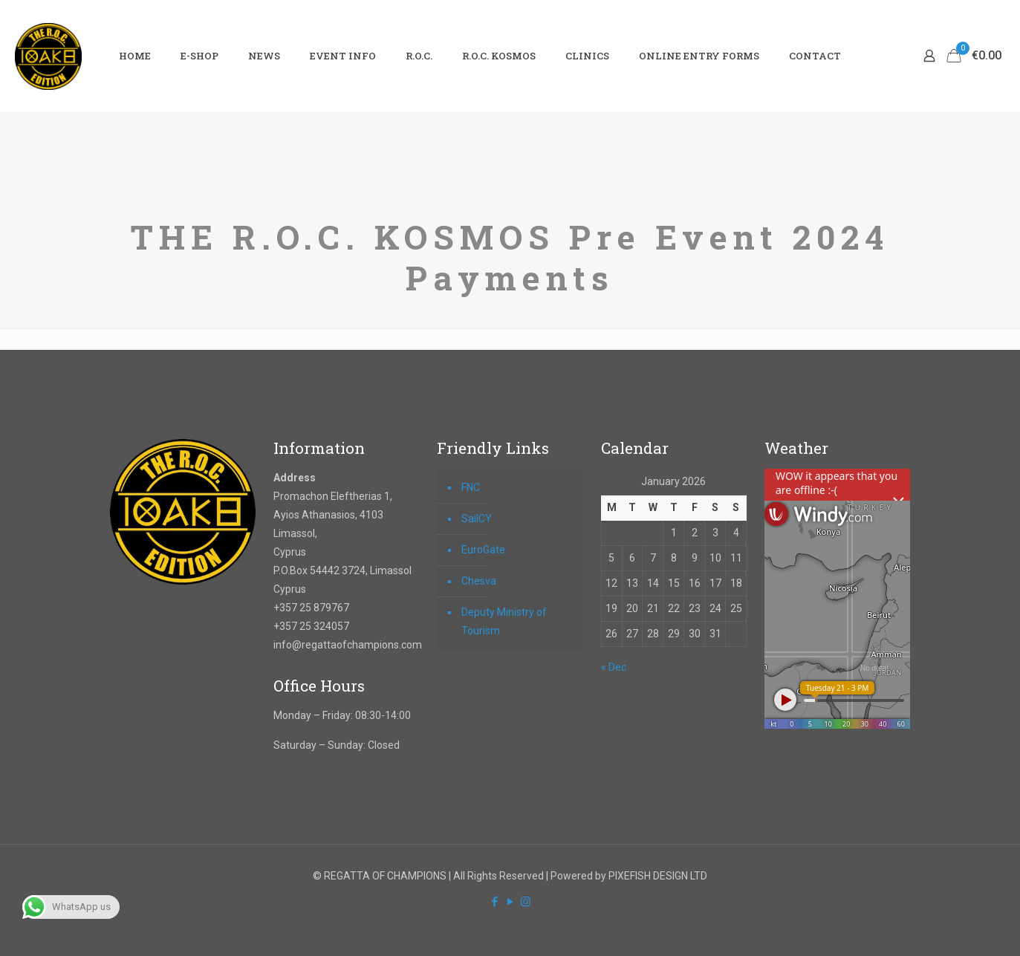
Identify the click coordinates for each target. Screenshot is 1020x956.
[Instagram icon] (525, 901)
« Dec (613, 667)
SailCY (476, 518)
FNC (470, 487)
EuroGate (483, 550)
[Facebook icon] (494, 901)
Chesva (478, 581)
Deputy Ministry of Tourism (504, 621)
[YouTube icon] (510, 901)
